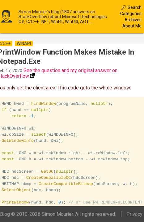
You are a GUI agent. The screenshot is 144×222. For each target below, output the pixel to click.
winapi (24, 43)
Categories (131, 13)
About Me (132, 25)
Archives (133, 19)
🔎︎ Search (131, 7)
